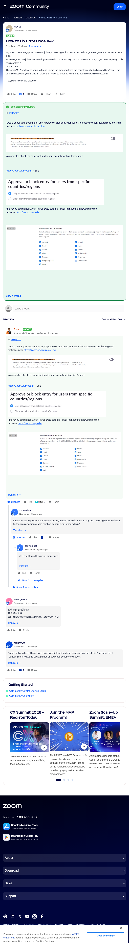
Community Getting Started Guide (27, 690)
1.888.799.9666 (27, 817)
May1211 (18, 26)
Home (6, 17)
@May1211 (14, 113)
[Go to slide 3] (68, 779)
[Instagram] (34, 916)
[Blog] (5, 916)
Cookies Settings (106, 935)
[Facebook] (41, 916)
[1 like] (21, 94)
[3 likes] (40, 502)
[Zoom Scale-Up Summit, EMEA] (108, 744)
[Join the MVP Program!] (69, 744)
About (9, 858)
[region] (64, 933)
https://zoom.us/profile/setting (29, 126)
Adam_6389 (20, 599)
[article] (64, 416)
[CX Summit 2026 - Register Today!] (29, 744)
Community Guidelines (21, 695)
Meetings (30, 17)
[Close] (121, 928)
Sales (8, 883)
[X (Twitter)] (20, 916)
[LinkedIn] (12, 916)
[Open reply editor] (64, 308)
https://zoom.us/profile (28, 212)
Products (17, 17)
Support (10, 896)
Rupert (17, 329)
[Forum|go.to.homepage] (29, 7)
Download (12, 871)
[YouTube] (27, 916)
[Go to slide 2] (64, 779)
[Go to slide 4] (72, 779)
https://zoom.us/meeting (19, 170)
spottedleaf (25, 510)
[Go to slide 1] (58, 779)
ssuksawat (19, 642)
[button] (5, 6)
